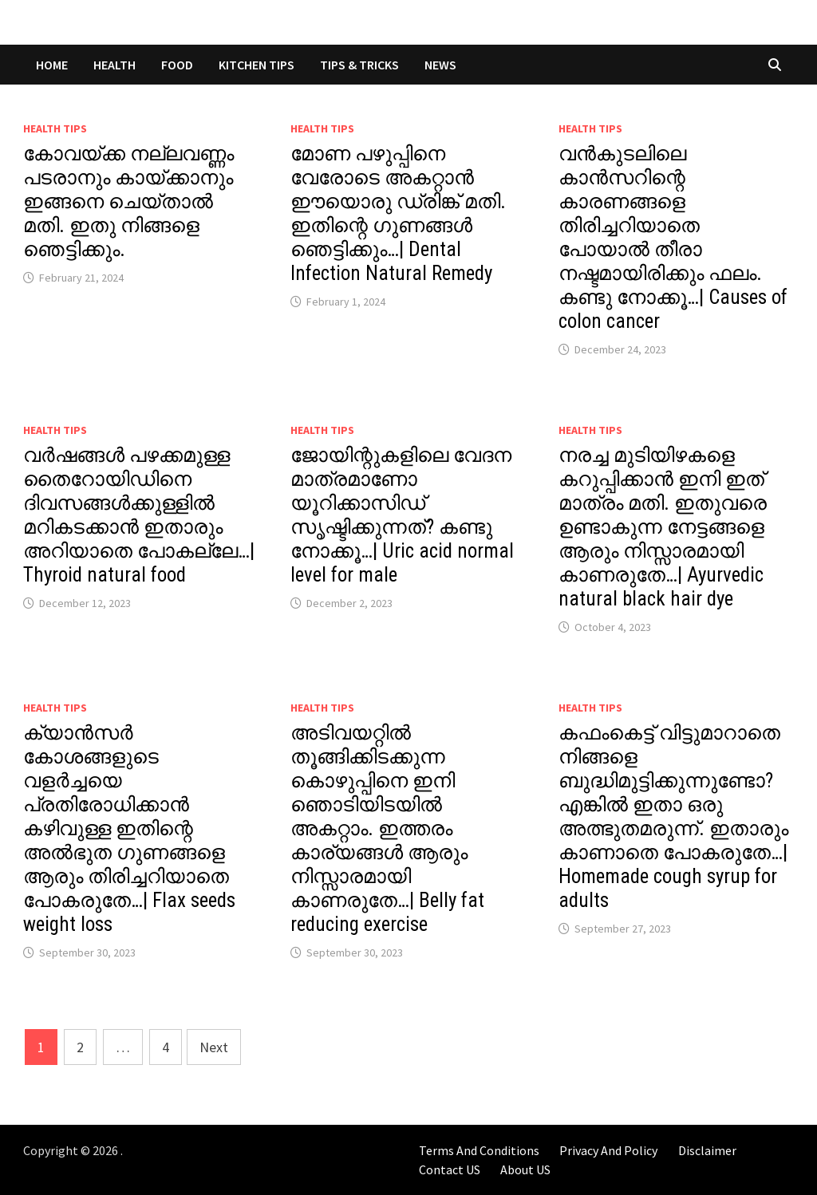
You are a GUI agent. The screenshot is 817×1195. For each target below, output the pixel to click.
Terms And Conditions (479, 1150)
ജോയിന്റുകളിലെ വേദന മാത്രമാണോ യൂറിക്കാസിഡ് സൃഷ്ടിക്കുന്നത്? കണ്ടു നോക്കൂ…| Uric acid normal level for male (402, 515)
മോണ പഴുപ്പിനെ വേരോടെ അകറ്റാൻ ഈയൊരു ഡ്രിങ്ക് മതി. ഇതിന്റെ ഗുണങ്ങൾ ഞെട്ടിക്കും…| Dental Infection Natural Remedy (398, 213)
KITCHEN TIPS (256, 65)
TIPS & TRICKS (359, 65)
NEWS (440, 65)
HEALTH (114, 65)
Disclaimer (707, 1150)
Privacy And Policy (608, 1150)
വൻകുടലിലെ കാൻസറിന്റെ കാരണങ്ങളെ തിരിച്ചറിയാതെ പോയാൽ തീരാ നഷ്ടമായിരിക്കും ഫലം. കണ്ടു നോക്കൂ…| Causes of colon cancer (672, 237)
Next (213, 1047)
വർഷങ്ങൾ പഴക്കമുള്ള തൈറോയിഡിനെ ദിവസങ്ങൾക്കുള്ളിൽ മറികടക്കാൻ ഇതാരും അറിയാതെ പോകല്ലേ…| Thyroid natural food (139, 515)
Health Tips (55, 128)
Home (52, 65)
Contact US (449, 1169)
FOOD (177, 65)
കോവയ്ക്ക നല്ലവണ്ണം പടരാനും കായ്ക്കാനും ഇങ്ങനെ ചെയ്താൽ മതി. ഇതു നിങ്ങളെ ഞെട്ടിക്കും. (128, 201)
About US (525, 1169)
